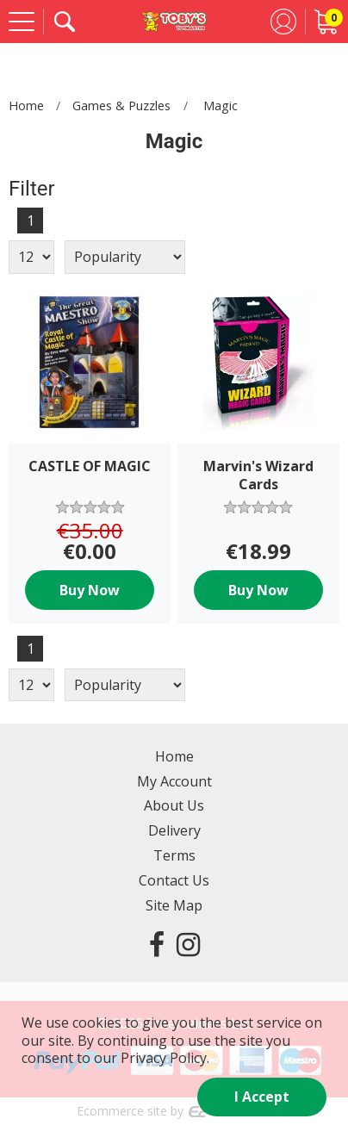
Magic (220, 105)
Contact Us (174, 880)
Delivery (174, 830)
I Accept (261, 1096)
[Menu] (21, 21)
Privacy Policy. (165, 1057)
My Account (174, 781)
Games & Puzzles (121, 105)
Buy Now (89, 590)
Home (26, 105)
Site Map (174, 905)
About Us (174, 805)
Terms (174, 855)
